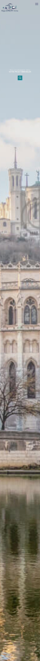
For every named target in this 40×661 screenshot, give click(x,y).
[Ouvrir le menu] (37, 4)
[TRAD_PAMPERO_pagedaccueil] (9, 12)
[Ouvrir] (20, 78)
